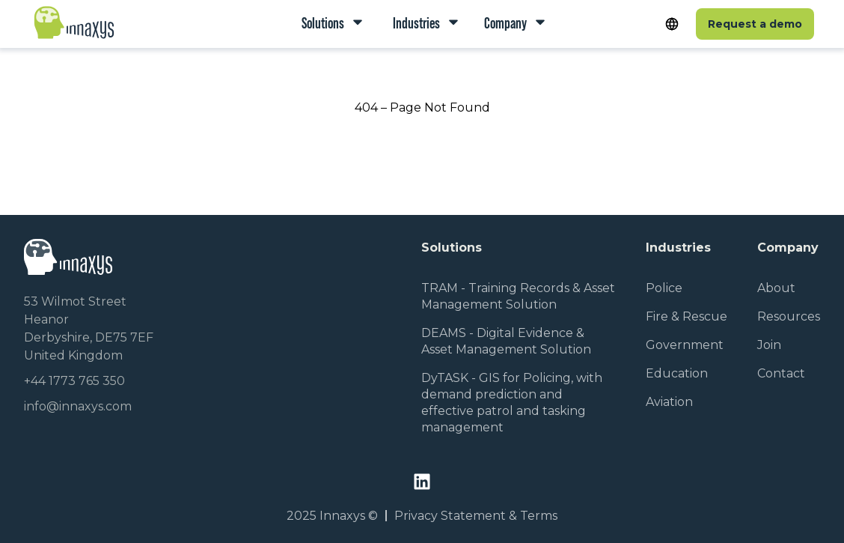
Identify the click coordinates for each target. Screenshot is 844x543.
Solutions (324, 22)
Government (685, 345)
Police (664, 288)
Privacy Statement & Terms (475, 516)
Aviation (669, 402)
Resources (788, 316)
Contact (781, 373)
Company (506, 22)
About (776, 288)
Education (677, 373)
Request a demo (755, 24)
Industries (415, 22)
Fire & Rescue (686, 316)
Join (769, 345)
